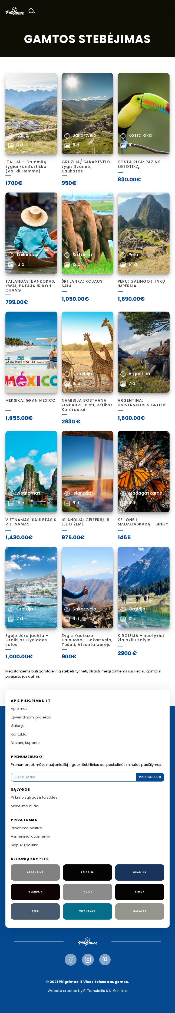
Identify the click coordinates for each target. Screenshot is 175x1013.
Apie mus (19, 708)
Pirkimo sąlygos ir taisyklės (34, 797)
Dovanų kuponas (26, 742)
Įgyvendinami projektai (31, 717)
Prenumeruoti (150, 777)
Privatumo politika (26, 828)
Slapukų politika (24, 845)
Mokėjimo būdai (25, 806)
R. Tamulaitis (94, 990)
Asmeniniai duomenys (30, 836)
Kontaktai (19, 734)
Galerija (18, 725)
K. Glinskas (118, 990)
